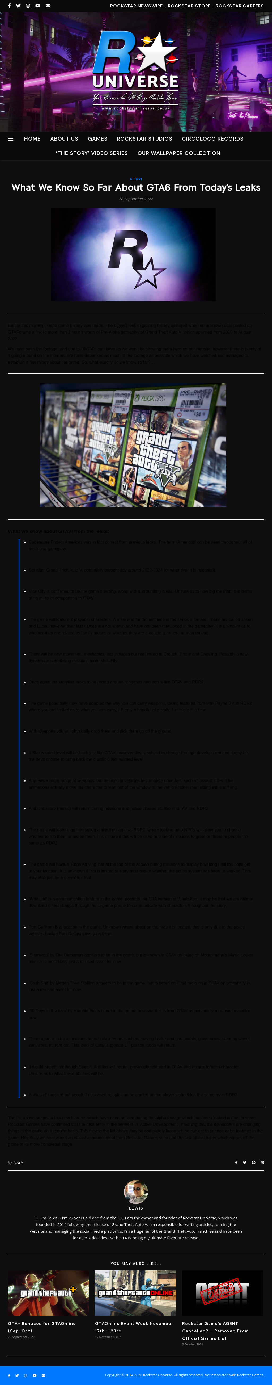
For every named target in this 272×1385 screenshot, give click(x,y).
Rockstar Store (189, 6)
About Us (64, 138)
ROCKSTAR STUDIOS (144, 138)
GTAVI (136, 179)
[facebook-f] (10, 6)
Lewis (18, 1162)
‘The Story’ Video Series (92, 153)
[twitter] (19, 6)
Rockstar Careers (240, 6)
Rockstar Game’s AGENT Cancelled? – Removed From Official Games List (215, 1331)
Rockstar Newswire (136, 6)
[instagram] (28, 6)
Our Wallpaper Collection (179, 153)
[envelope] (48, 6)
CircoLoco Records (213, 138)
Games (98, 138)
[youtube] (38, 6)
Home (32, 138)
